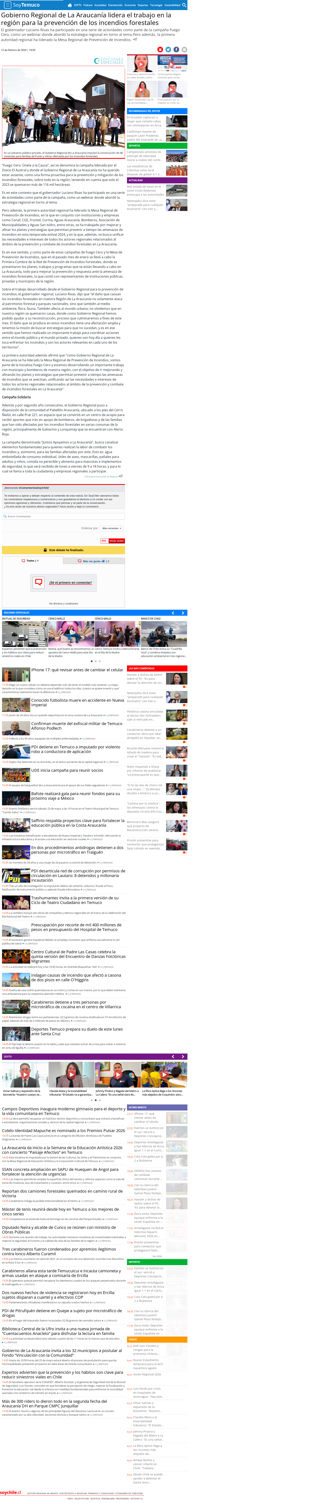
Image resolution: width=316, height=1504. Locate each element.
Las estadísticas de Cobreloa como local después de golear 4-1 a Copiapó (143, 172)
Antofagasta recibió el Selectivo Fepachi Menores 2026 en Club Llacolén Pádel (149, 1234)
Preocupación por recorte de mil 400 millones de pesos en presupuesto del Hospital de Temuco (76, 927)
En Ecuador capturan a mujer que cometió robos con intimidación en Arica (144, 121)
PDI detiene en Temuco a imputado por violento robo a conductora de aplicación (75, 749)
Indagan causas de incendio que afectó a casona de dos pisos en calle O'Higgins (76, 977)
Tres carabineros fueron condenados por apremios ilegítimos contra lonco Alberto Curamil (59, 1251)
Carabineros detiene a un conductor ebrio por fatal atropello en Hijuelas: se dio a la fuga (144, 736)
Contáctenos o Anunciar (73, 1493)
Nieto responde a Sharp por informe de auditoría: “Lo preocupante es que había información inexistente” (144, 775)
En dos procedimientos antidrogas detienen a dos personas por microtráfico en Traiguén (77, 850)
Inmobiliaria (108, 1498)
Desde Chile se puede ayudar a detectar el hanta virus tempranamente (148, 1480)
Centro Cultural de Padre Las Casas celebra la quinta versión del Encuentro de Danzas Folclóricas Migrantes (78, 956)
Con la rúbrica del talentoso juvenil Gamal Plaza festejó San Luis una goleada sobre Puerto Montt (148, 1193)
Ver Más (157, 1256)
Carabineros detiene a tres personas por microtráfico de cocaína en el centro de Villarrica (76, 1004)
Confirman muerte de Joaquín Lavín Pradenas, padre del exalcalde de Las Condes (145, 138)
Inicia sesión (67, 506)
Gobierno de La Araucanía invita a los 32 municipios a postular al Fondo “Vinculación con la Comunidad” (62, 1353)
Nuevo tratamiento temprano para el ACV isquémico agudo (148, 1364)
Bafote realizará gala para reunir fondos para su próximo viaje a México (75, 796)
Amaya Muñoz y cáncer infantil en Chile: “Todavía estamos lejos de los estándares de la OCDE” (146, 1470)
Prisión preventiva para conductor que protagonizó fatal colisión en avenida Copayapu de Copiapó (145, 846)
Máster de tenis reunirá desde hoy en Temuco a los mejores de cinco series (60, 1212)
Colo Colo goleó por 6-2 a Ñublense (149, 1158)
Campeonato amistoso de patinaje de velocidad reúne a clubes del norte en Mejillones (144, 158)
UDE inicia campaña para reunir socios (67, 770)
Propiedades (123, 1498)
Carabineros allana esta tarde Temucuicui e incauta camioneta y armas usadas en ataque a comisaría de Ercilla (61, 1273)
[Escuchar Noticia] (135, 39)
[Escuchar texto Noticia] (120, 476)
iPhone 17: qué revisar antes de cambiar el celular (77, 669)
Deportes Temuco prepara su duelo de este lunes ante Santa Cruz (77, 1031)
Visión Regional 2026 (147, 1374)
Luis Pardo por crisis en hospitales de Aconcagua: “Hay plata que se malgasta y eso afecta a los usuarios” (148, 1397)
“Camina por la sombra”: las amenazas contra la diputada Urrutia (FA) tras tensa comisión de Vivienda (145, 809)
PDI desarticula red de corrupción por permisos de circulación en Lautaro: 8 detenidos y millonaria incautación (78, 875)
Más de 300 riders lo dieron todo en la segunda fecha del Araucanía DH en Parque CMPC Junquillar (54, 1404)
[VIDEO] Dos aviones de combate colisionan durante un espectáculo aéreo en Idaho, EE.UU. (149, 1179)
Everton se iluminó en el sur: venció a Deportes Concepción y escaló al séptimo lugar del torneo (149, 1136)
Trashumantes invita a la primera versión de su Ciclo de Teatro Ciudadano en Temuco (74, 900)
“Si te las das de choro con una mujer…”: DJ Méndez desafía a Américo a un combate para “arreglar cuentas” (144, 793)
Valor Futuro (82, 1498)
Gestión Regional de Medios (43, 1493)
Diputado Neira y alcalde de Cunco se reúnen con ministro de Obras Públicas (59, 1230)
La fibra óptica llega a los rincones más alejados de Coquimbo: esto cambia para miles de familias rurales (147, 1456)
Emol (71, 1498)
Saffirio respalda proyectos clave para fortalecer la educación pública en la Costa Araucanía (78, 823)
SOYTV (8, 1056)
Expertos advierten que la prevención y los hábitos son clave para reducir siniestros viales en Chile (62, 1375)
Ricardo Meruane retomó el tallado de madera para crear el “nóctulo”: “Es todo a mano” (145, 754)
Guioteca (95, 1498)
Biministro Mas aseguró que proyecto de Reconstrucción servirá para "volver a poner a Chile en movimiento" (143, 830)
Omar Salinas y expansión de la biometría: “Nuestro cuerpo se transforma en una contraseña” (147, 1411)
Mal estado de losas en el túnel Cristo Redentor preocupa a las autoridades (145, 190)
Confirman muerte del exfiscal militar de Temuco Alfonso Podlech (76, 726)
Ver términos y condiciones (63, 603)
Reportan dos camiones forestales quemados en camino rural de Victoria (62, 1193)
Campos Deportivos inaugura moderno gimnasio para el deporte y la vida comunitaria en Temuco (64, 1111)
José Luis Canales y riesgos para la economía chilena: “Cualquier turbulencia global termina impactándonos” (148, 1356)
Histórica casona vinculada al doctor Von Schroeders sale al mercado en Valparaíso (145, 717)
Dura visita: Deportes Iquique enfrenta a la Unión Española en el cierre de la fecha (148, 1220)
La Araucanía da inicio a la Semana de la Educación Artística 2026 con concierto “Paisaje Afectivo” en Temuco (62, 1150)
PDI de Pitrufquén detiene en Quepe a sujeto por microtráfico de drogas (62, 1313)
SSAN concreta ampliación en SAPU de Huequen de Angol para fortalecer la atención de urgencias (60, 1172)
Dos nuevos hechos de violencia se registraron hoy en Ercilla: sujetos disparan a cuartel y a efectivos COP (58, 1295)
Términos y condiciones (101, 1493)
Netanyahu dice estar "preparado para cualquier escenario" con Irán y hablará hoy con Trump (145, 207)
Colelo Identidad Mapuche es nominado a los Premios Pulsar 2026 (63, 1130)
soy (64, 692)
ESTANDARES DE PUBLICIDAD (129, 1493)
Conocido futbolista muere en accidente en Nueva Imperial (77, 702)
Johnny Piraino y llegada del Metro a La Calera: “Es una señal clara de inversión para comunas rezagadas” (148, 1441)
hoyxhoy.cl (137, 1498)
